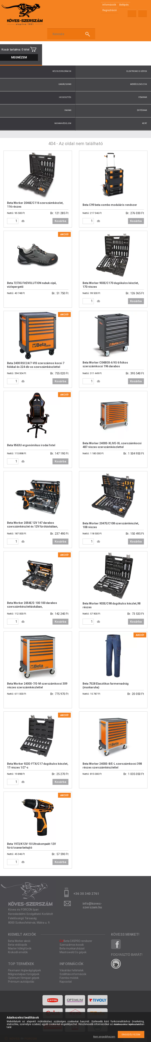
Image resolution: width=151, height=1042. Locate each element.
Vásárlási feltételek (72, 970)
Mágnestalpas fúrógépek (23, 974)
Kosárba (60, 221)
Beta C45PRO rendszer (76, 941)
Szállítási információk (73, 974)
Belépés (124, 4)
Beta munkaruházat (72, 948)
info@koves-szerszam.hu (92, 905)
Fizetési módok (69, 977)
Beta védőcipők (17, 944)
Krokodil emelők (18, 952)
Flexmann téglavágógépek (24, 970)
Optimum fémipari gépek (23, 977)
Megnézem (19, 57)
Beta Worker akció (19, 941)
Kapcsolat (66, 981)
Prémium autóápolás (21, 981)
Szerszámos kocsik (72, 944)
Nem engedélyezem (104, 1036)
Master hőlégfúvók (19, 948)
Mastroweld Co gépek (73, 952)
